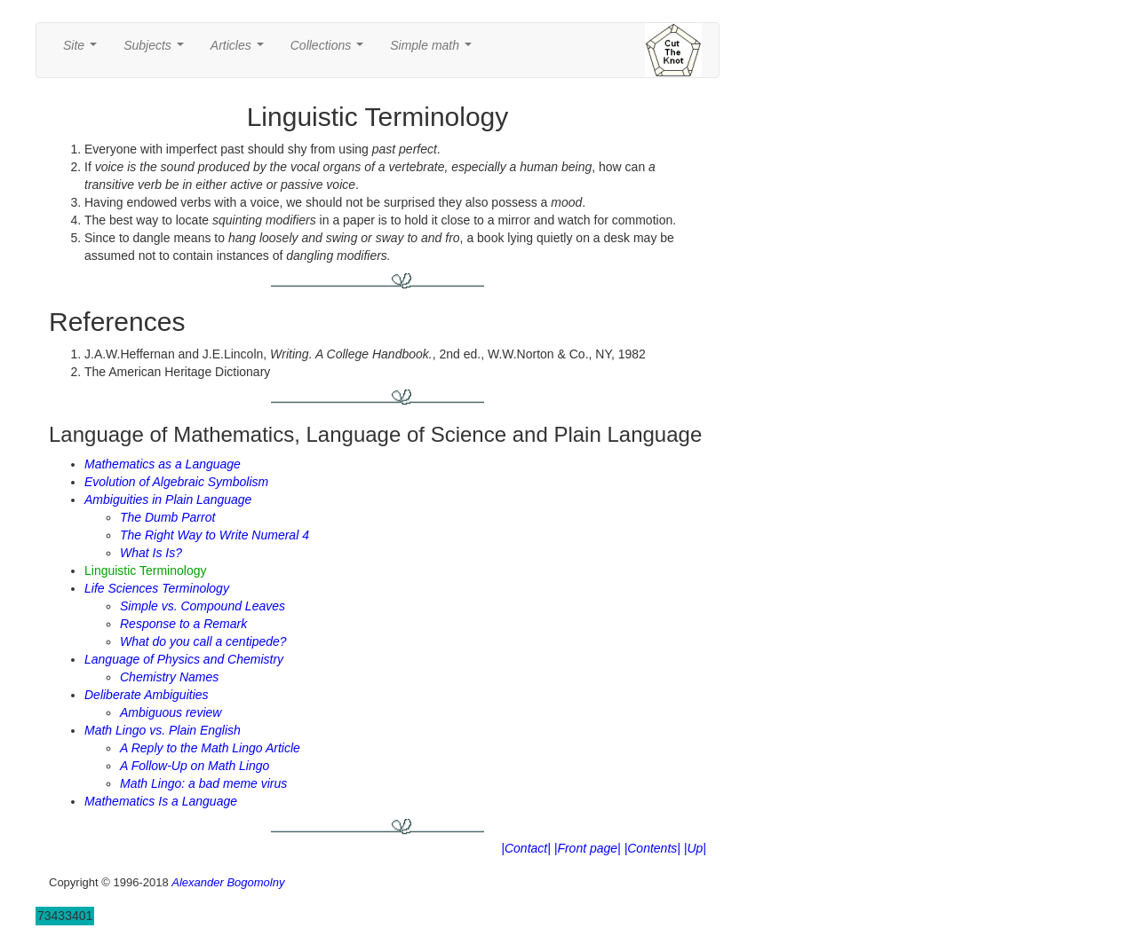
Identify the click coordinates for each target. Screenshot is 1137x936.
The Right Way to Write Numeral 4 (214, 535)
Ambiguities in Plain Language (167, 499)
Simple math (434, 50)
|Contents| (652, 848)
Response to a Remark (183, 624)
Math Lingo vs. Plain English (162, 730)
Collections (330, 50)
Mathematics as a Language (162, 464)
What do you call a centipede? (203, 641)
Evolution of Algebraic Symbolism (176, 482)
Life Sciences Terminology (156, 588)
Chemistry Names (169, 677)
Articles (241, 50)
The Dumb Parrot (167, 517)
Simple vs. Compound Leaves (202, 606)
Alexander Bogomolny (227, 882)
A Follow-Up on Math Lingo (194, 766)
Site (83, 50)
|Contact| (526, 848)
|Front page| (587, 848)
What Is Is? (151, 553)
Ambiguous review (170, 712)
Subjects (156, 50)
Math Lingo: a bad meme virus (203, 783)
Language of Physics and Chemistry (183, 659)
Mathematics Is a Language (160, 801)
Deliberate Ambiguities (146, 695)
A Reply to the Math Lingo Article (210, 748)
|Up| (695, 848)
